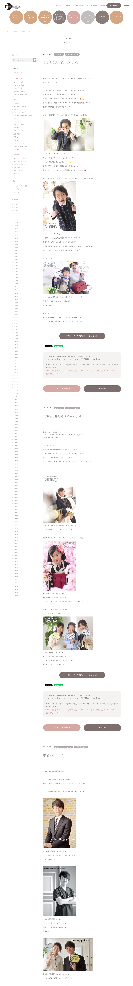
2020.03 (16, 424)
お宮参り (16, 109)
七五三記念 (17, 134)
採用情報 (102, 6)
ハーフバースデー (19, 112)
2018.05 (16, 491)
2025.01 (16, 247)
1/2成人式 (17, 103)
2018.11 (16, 473)
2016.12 (16, 543)
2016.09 (16, 552)
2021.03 (16, 388)
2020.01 (16, 430)
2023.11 (16, 290)
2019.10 (16, 439)
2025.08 (16, 226)
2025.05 (16, 235)
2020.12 (16, 397)
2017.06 (16, 525)
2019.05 (16, 455)
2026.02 (16, 207)
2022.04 (16, 348)
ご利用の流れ (78, 6)
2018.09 (16, 479)
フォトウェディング (20, 164)
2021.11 (16, 363)
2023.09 (16, 296)
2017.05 (16, 528)
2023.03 (16, 314)
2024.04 (16, 275)
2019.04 (16, 458)
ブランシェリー (18, 192)
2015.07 (16, 595)
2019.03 (16, 461)
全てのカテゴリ (18, 73)
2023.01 (16, 320)
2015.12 (16, 580)
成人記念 (16, 174)
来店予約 (115, 5)
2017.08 (16, 519)
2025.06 (16, 232)
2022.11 (16, 327)
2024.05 (16, 272)
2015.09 (16, 589)
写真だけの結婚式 (19, 85)
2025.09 (16, 223)
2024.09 (16, 259)
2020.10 (16, 403)
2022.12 (16, 323)
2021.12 (16, 360)
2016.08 (16, 555)
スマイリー (17, 189)
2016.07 (16, 558)
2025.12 (16, 214)
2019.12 (16, 433)
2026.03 (16, 204)
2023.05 (16, 308)
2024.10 (16, 256)
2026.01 (16, 210)
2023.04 (16, 311)
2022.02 (16, 354)
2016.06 (16, 562)
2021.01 (16, 394)
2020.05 (16, 418)
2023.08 (16, 299)
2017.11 (16, 510)
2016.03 (16, 571)
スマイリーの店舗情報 (62, 389)
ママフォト (17, 128)
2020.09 (16, 406)
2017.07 (16, 522)
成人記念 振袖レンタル (21, 94)
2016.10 (16, 549)
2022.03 (16, 351)
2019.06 (16, 452)
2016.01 (16, 577)
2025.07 (16, 229)
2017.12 (16, 507)
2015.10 (16, 586)
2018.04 (16, 494)
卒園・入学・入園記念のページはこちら (82, 336)
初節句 (16, 137)
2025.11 (16, 217)
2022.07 (16, 339)
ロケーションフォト (20, 131)
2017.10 (16, 513)
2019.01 (16, 467)
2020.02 (16, 427)
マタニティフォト (19, 125)
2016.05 (16, 565)
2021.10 (16, 366)
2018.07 (16, 485)
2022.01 (16, 357)
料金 (87, 6)
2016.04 (16, 568)
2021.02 (16, 391)
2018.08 (16, 482)
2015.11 (16, 583)
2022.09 (16, 333)
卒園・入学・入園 (19, 143)
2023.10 (16, 293)
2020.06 (16, 415)
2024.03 (16, 278)
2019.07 (16, 449)
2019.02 (16, 464)
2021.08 (16, 372)
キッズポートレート (20, 161)
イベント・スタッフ (20, 82)
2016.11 (16, 546)
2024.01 (16, 284)
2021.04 (16, 385)
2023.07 (16, 302)
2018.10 (16, 476)
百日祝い (16, 149)
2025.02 (16, 244)
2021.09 (16, 369)
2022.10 (16, 330)
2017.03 (16, 534)
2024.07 (16, 265)
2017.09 (16, 516)
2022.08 (16, 336)
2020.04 (16, 421)
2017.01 (16, 540)
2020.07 (16, 412)
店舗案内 (68, 6)
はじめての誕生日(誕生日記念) (23, 116)
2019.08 (16, 446)
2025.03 (16, 241)
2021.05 (16, 381)
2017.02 (16, 537)
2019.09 (16, 442)
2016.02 (16, 574)
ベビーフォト (18, 122)
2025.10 (16, 220)
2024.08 (16, 262)
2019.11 (16, 436)
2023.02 (16, 317)
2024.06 (16, 269)
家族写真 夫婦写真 (19, 91)
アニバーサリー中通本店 (21, 186)
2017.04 (16, 531)
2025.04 (16, 238)
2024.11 (16, 253)
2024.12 (16, 250)
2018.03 (16, 497)
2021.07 (16, 375)
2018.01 (16, 503)
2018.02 (16, 500)
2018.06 (16, 488)
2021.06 (16, 378)
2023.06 (16, 305)
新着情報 (94, 6)
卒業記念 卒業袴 (18, 88)
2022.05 (16, 345)
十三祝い (16, 140)
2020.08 (16, 409)
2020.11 (16, 400)
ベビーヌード (18, 119)
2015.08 (16, 592)
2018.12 (16, 470)
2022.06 (16, 342)
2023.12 (16, 287)
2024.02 (16, 281)
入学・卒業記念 (18, 171)
